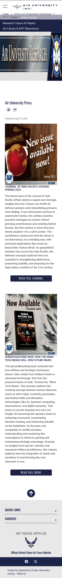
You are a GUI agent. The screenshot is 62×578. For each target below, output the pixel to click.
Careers (10, 518)
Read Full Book (31, 472)
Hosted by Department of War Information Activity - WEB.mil (28, 572)
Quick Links (13, 509)
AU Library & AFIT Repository (21, 28)
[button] (5, 7)
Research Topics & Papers (19, 23)
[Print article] (9, 110)
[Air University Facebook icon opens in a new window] (26, 561)
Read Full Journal (31, 278)
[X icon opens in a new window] (35, 561)
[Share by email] (15, 110)
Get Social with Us (31, 533)
